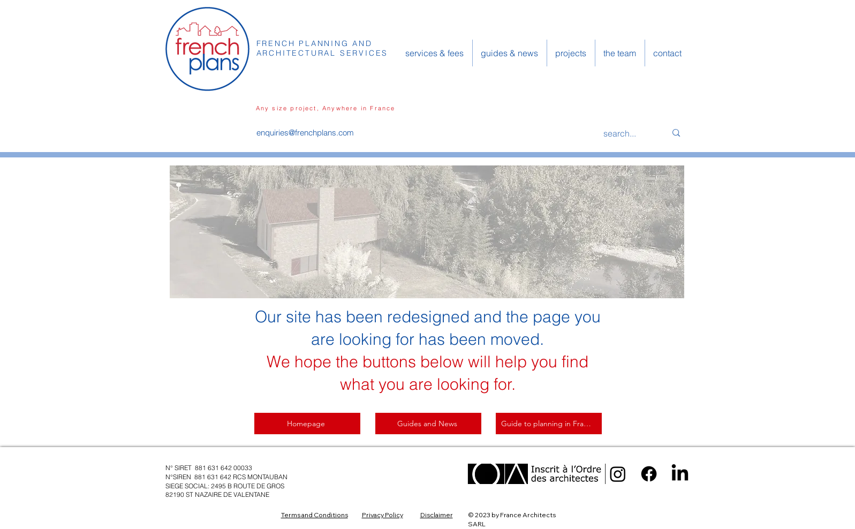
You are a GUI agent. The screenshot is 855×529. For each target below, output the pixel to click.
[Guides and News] (428, 423)
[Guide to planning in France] (549, 423)
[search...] (626, 133)
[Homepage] (307, 423)
